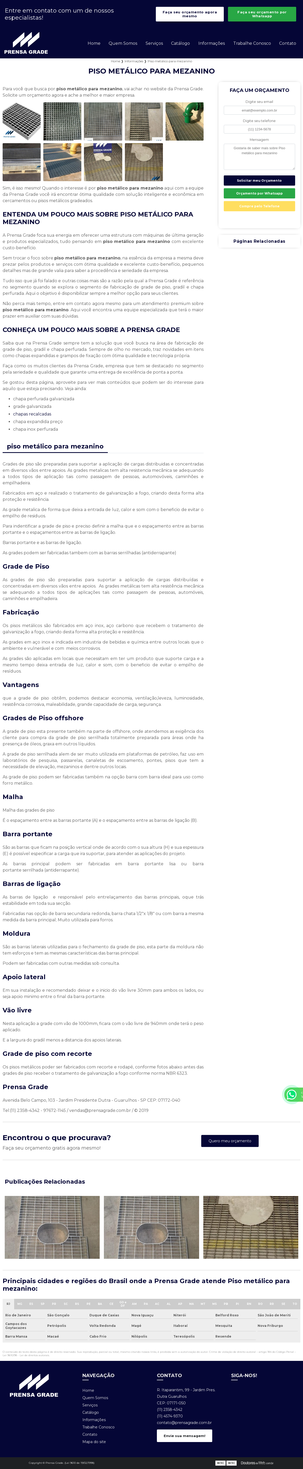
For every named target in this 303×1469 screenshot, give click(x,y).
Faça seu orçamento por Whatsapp (261, 14)
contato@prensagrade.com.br (184, 1422)
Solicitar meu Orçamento (259, 180)
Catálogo (180, 43)
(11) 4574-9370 (170, 1416)
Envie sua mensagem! (184, 1436)
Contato (287, 43)
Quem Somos (123, 43)
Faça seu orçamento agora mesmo (190, 14)
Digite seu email (259, 102)
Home (94, 43)
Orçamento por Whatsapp (259, 193)
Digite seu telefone (259, 121)
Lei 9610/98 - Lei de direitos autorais (26, 1355)
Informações (211, 43)
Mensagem (259, 140)
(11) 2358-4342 (169, 1409)
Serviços (154, 43)
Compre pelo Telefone (259, 206)
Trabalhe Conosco (252, 43)
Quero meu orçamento (230, 1141)
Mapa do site (94, 1441)
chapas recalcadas (32, 414)
